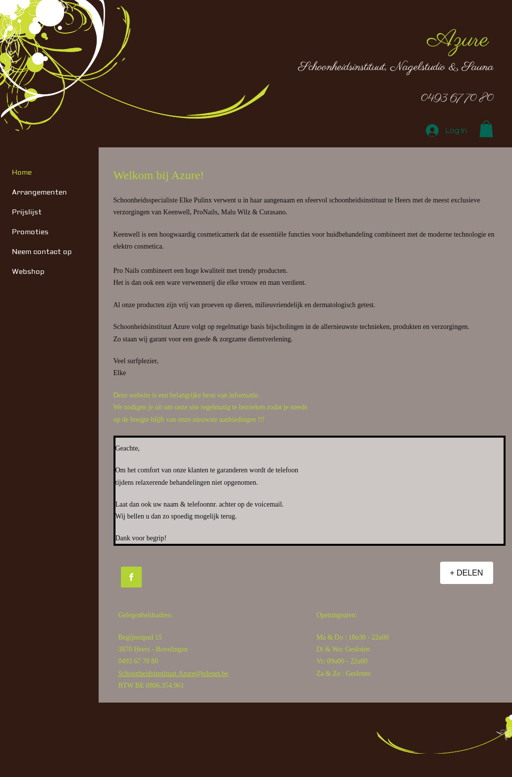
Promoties (30, 232)
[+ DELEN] (466, 573)
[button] (486, 129)
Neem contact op (42, 252)
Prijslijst (27, 212)
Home (22, 172)
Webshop (28, 271)
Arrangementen (39, 192)
